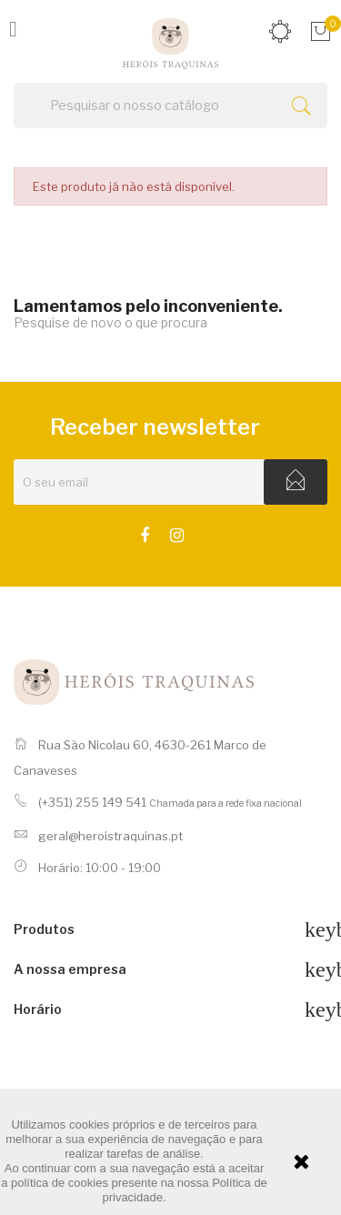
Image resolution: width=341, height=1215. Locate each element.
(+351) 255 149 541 (92, 802)
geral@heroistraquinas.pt (110, 835)
